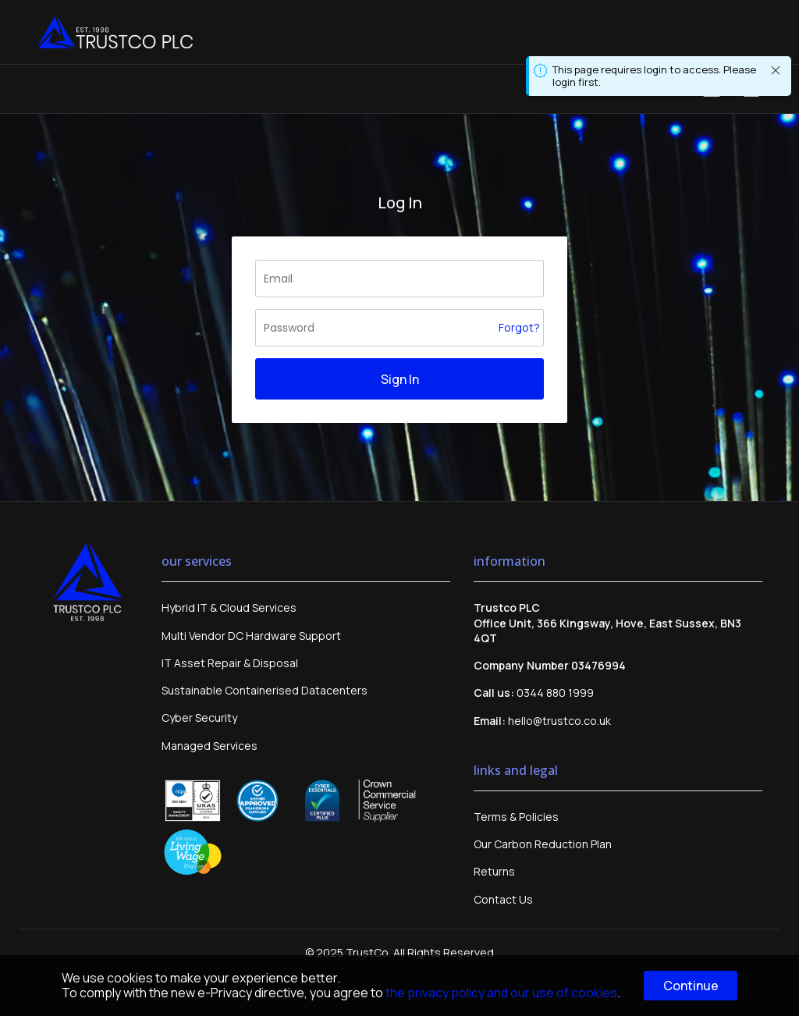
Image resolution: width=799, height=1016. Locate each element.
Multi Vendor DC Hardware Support (251, 635)
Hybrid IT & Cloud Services (229, 607)
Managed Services (209, 745)
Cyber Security (199, 717)
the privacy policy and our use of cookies (501, 992)
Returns (494, 871)
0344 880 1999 (555, 692)
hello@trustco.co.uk (559, 720)
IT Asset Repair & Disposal (230, 662)
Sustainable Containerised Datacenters (265, 690)
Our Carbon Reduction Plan (543, 844)
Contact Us (503, 899)
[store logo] (115, 32)
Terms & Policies (516, 816)
